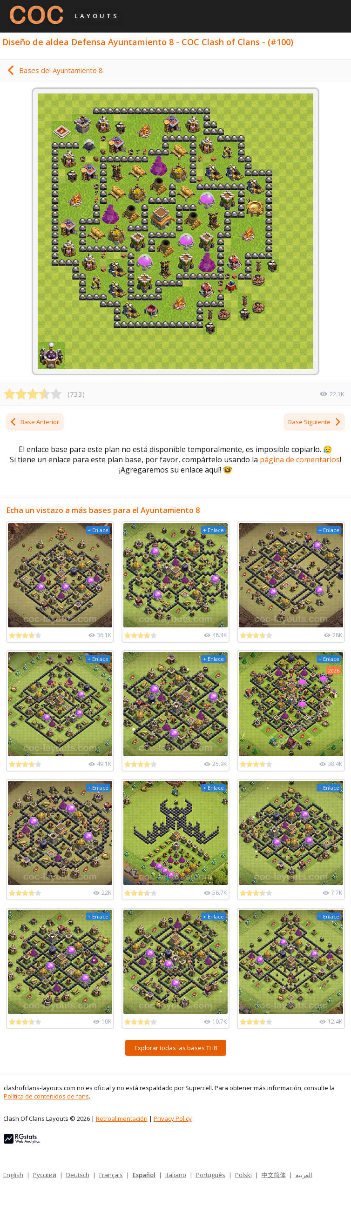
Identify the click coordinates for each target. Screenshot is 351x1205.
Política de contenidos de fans (46, 1096)
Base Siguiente (315, 422)
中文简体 (274, 1175)
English (13, 1175)
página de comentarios (300, 459)
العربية (304, 1175)
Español (144, 1175)
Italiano (175, 1175)
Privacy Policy (173, 1118)
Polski (243, 1175)
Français (111, 1175)
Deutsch (77, 1175)
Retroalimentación (122, 1118)
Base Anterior (34, 422)
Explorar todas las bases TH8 (176, 1048)
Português (210, 1175)
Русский (44, 1175)
